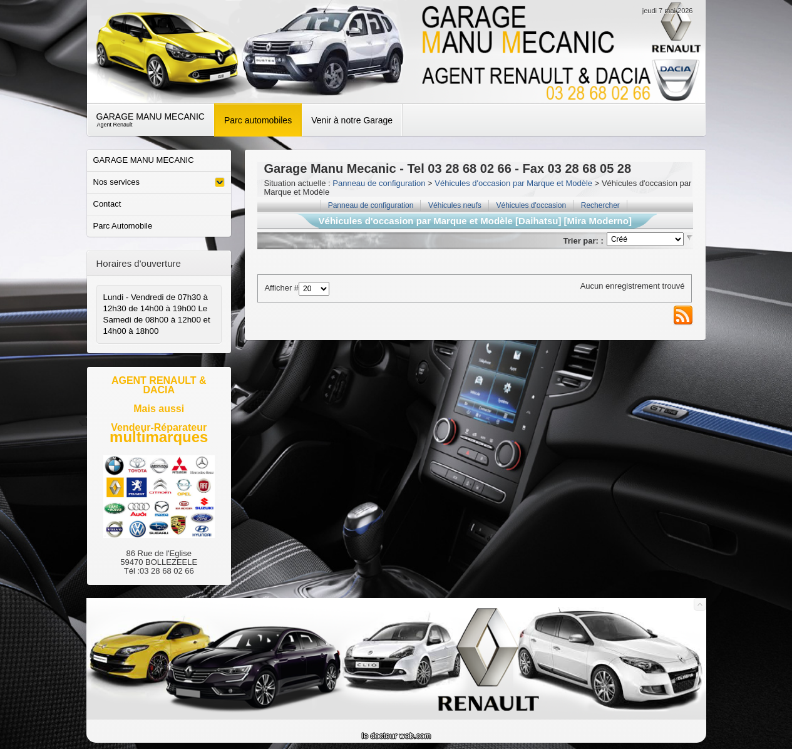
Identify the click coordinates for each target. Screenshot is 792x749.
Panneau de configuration (378, 183)
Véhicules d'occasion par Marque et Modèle (513, 183)
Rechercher (600, 205)
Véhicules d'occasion (531, 205)
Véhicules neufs (454, 205)
